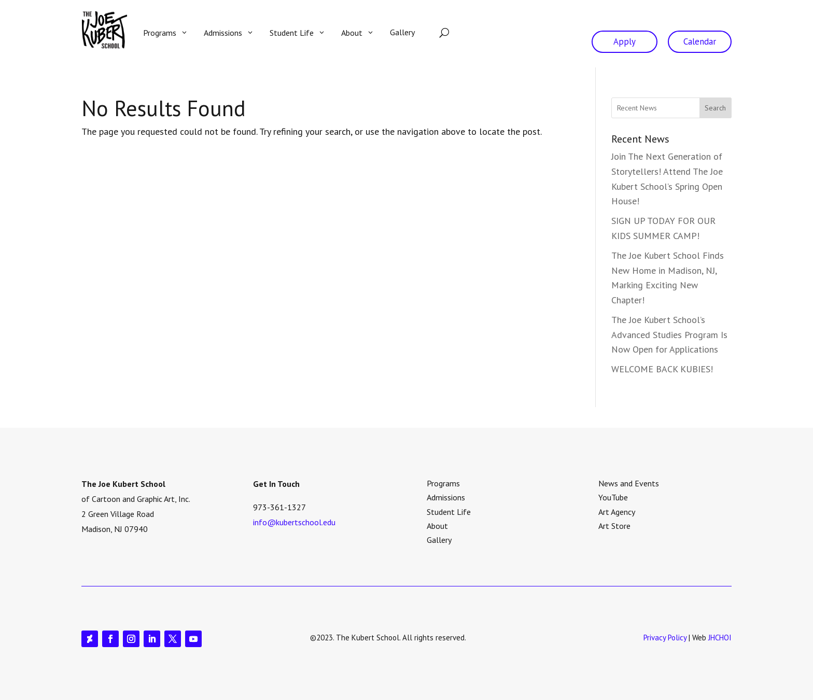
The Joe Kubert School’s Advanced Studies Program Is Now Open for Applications (669, 335)
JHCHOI (720, 637)
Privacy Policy (664, 637)
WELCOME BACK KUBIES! (662, 369)
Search (715, 108)
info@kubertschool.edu (294, 522)
